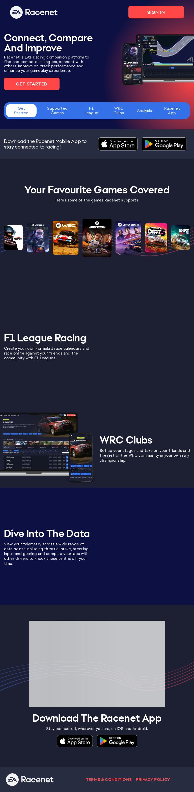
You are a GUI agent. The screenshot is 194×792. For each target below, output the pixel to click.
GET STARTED (32, 84)
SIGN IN (156, 12)
